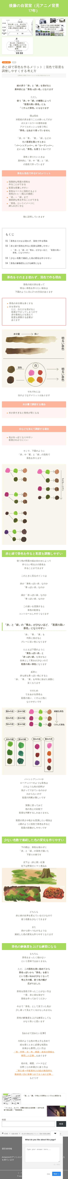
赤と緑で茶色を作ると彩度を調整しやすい (30, 246)
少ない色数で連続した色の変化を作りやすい (31, 258)
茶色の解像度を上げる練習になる (26, 263)
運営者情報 (7, 1149)
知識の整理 (6, 62)
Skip (48, 1174)
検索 (4, 1120)
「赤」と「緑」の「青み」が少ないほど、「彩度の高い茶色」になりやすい (37, 251)
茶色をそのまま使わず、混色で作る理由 (29, 241)
